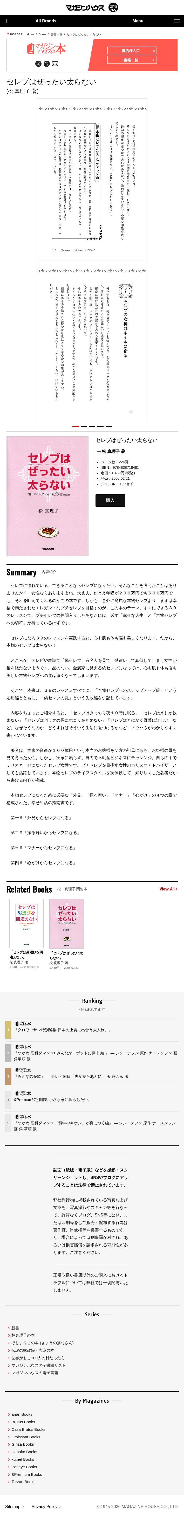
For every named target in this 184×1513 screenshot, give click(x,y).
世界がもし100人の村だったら (38, 1358)
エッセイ (126, 484)
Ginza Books (22, 1444)
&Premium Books (26, 1474)
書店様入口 (138, 51)
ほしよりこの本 (42, 1343)
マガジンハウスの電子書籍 (34, 1372)
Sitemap (13, 1506)
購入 (110, 500)
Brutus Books (23, 1422)
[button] (75, 426)
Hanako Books (24, 1452)
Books (43, 34)
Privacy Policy (45, 1506)
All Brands (30, 21)
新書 (15, 1328)
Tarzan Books (23, 1481)
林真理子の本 (23, 1335)
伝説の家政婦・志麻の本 (32, 1350)
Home (30, 34)
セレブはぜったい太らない (84, 34)
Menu (156, 21)
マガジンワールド (92, 7)
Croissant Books (25, 1437)
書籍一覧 (56, 34)
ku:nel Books (22, 1459)
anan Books (21, 1414)
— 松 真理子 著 (111, 451)
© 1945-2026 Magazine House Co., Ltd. (138, 1506)
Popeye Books (24, 1467)
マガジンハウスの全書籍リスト (38, 1365)
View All (169, 889)
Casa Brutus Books (28, 1429)
